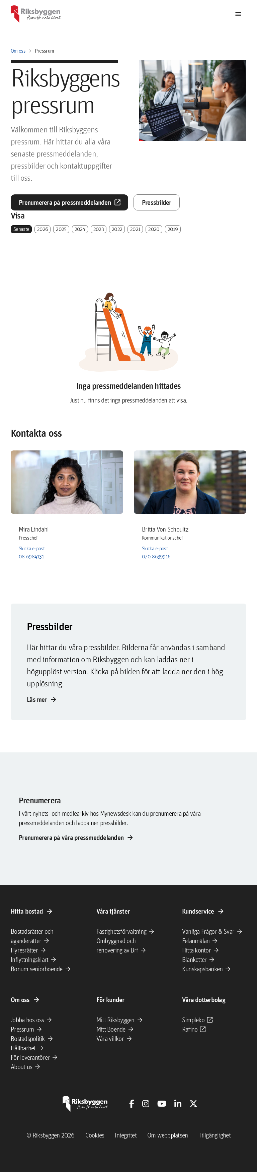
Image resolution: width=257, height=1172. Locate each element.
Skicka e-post (32, 548)
